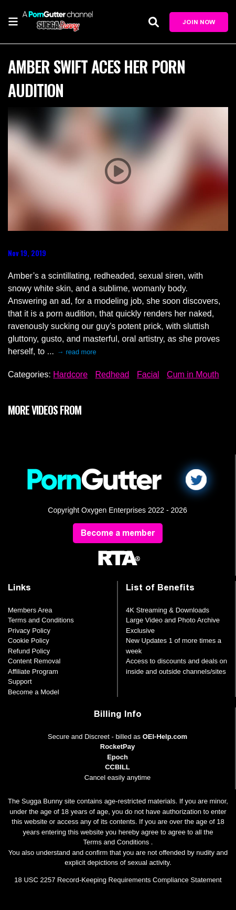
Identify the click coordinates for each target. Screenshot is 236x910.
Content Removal (34, 661)
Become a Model (33, 692)
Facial (148, 374)
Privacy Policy (29, 630)
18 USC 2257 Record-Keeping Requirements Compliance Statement (117, 880)
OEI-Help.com (165, 736)
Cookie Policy (28, 640)
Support (20, 681)
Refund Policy (29, 651)
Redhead (112, 374)
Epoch (117, 757)
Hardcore (70, 374)
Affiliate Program (33, 671)
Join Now (199, 22)
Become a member (118, 533)
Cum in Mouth (193, 374)
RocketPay (117, 746)
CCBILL (117, 767)
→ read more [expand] (76, 352)
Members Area (30, 610)
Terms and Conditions (41, 620)
